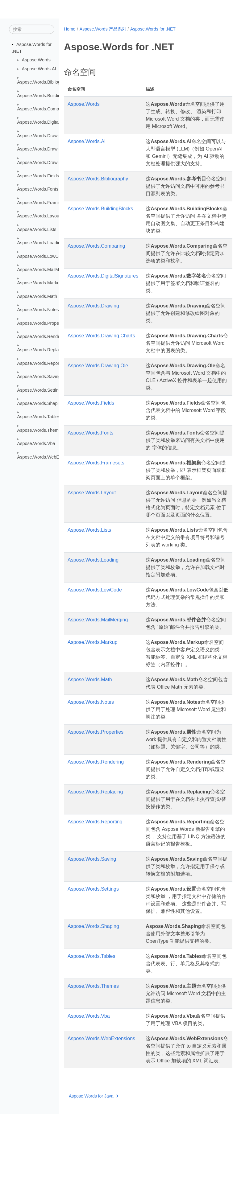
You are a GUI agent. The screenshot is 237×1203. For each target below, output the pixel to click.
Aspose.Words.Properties (42, 322)
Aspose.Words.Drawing (40, 135)
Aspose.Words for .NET (153, 29)
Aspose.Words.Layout (39, 215)
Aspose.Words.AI (39, 68)
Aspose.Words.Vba (36, 443)
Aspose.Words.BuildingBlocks (46, 95)
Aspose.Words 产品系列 (103, 29)
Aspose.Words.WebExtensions (47, 456)
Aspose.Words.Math (37, 296)
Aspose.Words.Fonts (37, 189)
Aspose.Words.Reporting (42, 363)
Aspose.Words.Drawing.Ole (44, 162)
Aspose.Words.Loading (40, 242)
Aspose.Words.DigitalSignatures (49, 122)
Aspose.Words (36, 59)
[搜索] (31, 29)
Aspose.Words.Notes (38, 309)
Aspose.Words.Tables (38, 416)
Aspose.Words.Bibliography (44, 82)
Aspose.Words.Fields (38, 175)
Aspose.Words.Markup (39, 282)
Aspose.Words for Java (94, 1184)
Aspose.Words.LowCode (41, 255)
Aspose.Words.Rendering (42, 336)
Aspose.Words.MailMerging (44, 269)
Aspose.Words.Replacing (42, 349)
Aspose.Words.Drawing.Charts (47, 148)
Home (69, 29)
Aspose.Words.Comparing (43, 108)
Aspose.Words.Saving (39, 376)
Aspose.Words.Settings (40, 389)
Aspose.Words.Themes (40, 430)
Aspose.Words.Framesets (42, 202)
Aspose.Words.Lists (36, 229)
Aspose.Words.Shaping (40, 403)
